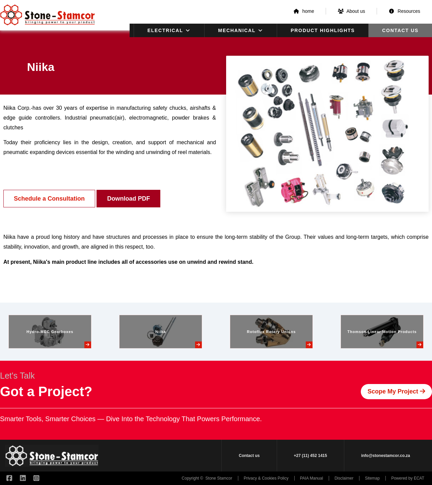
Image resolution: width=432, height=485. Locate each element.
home (303, 11)
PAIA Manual (311, 478)
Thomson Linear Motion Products (381, 332)
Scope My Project (396, 391)
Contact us (400, 30)
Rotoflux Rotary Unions (271, 332)
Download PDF (128, 198)
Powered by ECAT (407, 478)
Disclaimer (343, 478)
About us (351, 11)
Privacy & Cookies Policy (266, 478)
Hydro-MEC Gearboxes (50, 332)
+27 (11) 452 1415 (310, 455)
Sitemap (372, 478)
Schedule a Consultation (49, 198)
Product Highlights (323, 30)
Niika (160, 332)
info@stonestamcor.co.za (385, 455)
